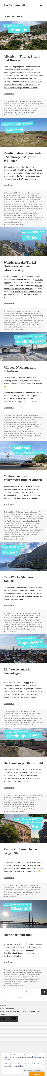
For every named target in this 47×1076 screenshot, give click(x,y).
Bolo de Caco (8, 615)
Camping (40, 519)
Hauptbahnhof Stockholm (12, 420)
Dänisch (19, 200)
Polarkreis (27, 427)
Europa (30, 193)
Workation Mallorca (17, 537)
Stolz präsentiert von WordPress (13, 998)
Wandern (22, 327)
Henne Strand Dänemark (30, 206)
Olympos (7, 325)
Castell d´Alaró (32, 521)
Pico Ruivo (12, 624)
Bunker (28, 104)
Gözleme (17, 318)
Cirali (40, 313)
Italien (26, 885)
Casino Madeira (29, 615)
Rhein (6, 981)
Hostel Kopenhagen (18, 716)
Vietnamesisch (35, 981)
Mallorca (28, 525)
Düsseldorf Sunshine (18, 935)
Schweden (7, 418)
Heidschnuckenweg (18, 802)
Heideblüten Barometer (32, 800)
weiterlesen (9, 94)
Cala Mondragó (16, 516)
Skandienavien (9, 433)
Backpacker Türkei (21, 313)
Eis (29, 887)
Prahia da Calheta (16, 627)
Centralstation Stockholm (22, 418)
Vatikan (33, 894)
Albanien (28, 67)
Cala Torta (22, 519)
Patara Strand (35, 325)
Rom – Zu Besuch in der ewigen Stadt (20, 851)
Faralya (17, 316)
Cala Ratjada (13, 519)
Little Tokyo (34, 977)
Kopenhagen (17, 718)
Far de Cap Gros (33, 523)
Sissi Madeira (25, 629)
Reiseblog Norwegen (28, 429)
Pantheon (20, 890)
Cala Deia (26, 514)
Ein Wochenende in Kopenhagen (17, 671)
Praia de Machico (29, 627)
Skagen (35, 213)
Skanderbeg (8, 113)
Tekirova (6, 327)
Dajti (37, 104)
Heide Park (20, 800)
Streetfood (19, 981)
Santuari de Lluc (13, 532)
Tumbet (6, 534)
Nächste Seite (44, 992)
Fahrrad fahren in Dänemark (20, 202)
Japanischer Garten (24, 975)
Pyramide (37, 890)
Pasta (26, 890)
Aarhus (27, 195)
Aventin (6, 887)
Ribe (40, 209)
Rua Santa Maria (9, 629)
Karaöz (6, 320)
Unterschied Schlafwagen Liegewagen (28, 436)
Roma (10, 892)
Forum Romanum (36, 887)
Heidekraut (7, 802)
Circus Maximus (21, 887)
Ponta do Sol (26, 624)
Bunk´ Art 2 (21, 104)
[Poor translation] (13, 1019)
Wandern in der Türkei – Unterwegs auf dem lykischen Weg (21, 266)
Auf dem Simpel (11, 798)
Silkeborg (14, 213)
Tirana (33, 113)
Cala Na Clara (38, 516)
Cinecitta (12, 887)
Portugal (34, 613)
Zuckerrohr (7, 983)
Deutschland (25, 795)
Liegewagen (16, 422)
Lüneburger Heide (10, 804)
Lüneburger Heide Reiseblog (26, 804)
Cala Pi (6, 519)
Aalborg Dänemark (18, 195)
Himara (6, 110)
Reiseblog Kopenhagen (19, 723)
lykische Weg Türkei (14, 322)
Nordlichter (12, 427)
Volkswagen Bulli (24, 534)
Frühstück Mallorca (14, 525)
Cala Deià (33, 514)
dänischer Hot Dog (28, 714)
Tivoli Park (31, 723)
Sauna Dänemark (21, 211)
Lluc (23, 525)
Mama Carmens (16, 528)
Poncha (19, 624)
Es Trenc (24, 523)
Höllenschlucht (30, 802)
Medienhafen (8, 979)
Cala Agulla (18, 514)
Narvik (6, 427)
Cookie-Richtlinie (18, 1066)
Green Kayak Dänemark (29, 204)
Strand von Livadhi (24, 113)
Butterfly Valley (33, 313)
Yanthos (6, 329)
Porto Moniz (36, 624)
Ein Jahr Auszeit (14, 5)
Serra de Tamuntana (27, 532)
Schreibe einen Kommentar (15, 115)
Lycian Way (28, 320)
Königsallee (26, 977)
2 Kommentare (11, 631)
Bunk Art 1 (13, 104)
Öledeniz (37, 322)
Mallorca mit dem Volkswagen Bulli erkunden (23, 478)
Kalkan (35, 318)
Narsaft (31, 322)
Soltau (33, 807)
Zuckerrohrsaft (16, 983)
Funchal (24, 618)
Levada (30, 618)
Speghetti (7, 894)
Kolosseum (12, 890)
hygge (9, 209)
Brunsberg (20, 798)
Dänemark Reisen (10, 200)
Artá (8, 514)
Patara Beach (25, 325)
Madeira (15, 620)
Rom (5, 892)
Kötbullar (24, 420)
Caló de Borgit (31, 519)
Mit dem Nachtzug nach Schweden (23, 424)
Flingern (14, 975)
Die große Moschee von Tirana (29, 106)
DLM (12, 316)
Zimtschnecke (16, 222)
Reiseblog (33, 110)
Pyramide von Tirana (22, 110)
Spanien (34, 512)
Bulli (12, 514)
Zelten (37, 809)
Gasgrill (13, 800)
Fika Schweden (37, 418)
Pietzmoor (7, 807)
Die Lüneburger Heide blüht (23, 763)
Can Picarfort (8, 521)
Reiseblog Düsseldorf (31, 979)
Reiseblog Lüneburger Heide (20, 807)
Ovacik (12, 325)
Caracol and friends (19, 521)
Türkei (34, 311)
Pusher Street (21, 720)
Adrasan (6, 313)
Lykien (35, 320)
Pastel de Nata (31, 622)
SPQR (13, 894)
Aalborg (8, 195)
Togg (11, 327)
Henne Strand (16, 206)
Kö (20, 977)
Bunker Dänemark (20, 197)
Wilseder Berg (29, 809)
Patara (18, 325)
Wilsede (21, 809)
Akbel (12, 313)
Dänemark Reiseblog (34, 197)
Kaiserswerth (35, 975)
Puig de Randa (15, 530)
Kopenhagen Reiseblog (30, 718)
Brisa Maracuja (19, 615)
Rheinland (11, 981)
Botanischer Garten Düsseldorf (16, 972)
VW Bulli (34, 534)
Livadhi (11, 110)
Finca (5, 525)
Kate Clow (16, 320)
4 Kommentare (18, 329)
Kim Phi (16, 977)
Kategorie (37, 193)
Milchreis (25, 322)
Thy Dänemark (27, 215)
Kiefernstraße (8, 977)
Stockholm (35, 433)
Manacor (25, 528)
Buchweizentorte (30, 798)
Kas (10, 320)
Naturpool (17, 622)
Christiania (17, 714)
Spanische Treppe (33, 892)
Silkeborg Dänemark (25, 213)
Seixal (18, 629)
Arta (5, 514)
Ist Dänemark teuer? (19, 209)
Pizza (31, 890)
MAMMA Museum (24, 620)
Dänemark (24, 193)
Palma (31, 528)
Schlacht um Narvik (18, 431)
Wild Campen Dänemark (26, 220)
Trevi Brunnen (26, 894)
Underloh (15, 809)
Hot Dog (28, 716)
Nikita (24, 622)
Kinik (22, 320)
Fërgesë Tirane (33, 108)
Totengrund (7, 809)
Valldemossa (14, 534)
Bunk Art (6, 104)
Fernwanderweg (25, 316)
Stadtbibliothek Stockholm (23, 433)
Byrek (34, 104)
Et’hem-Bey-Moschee (20, 108)
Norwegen (34, 415)
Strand (15, 113)
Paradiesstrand (18, 979)
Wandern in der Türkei (33, 327)
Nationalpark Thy (32, 209)
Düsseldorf (8, 953)
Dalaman (7, 316)
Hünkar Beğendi (26, 318)
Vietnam (26, 981)
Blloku (39, 101)
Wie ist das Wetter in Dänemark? (29, 218)
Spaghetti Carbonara (19, 892)
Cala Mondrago (27, 516)
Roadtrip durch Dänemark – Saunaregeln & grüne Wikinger (22, 156)
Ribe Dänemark (9, 211)
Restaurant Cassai (34, 530)
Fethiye (11, 318)
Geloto (6, 890)
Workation (7, 537)
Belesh (34, 101)
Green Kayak (15, 204)
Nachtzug (39, 424)
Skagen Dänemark (10, 215)
